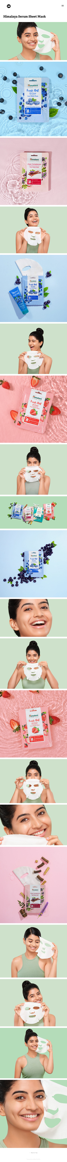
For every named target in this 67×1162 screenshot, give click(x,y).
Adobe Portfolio (36, 1159)
